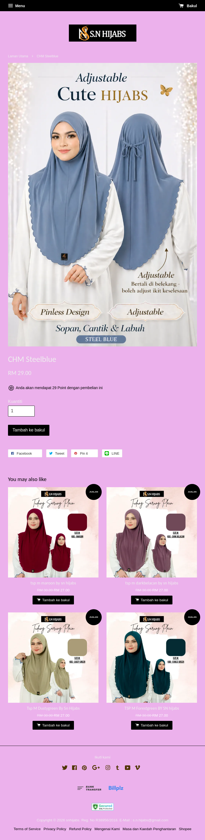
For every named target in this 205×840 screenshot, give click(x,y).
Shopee (185, 829)
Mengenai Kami (107, 829)
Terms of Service (27, 829)
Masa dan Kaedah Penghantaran (149, 829)
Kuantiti (15, 401)
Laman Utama (18, 56)
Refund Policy (80, 829)
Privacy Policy (55, 829)
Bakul (188, 6)
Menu (16, 6)
